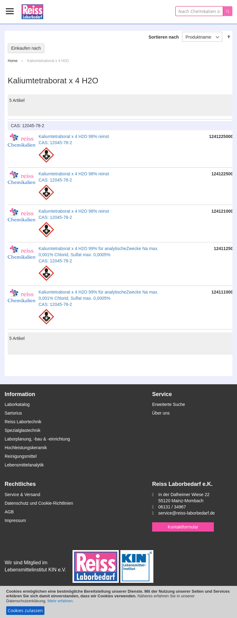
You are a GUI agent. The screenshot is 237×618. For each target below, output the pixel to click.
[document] (118, 602)
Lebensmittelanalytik (24, 464)
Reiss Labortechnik (23, 421)
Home (13, 61)
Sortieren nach (163, 37)
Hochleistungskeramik (26, 447)
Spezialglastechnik (22, 430)
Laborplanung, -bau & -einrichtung (37, 438)
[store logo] (32, 10)
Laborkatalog (17, 404)
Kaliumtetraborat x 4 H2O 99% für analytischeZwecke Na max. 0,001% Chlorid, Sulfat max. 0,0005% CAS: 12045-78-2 (98, 254)
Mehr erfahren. (61, 601)
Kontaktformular (183, 526)
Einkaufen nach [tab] (26, 48)
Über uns (161, 413)
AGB (9, 511)
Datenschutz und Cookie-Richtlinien (39, 503)
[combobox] (199, 11)
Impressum (15, 520)
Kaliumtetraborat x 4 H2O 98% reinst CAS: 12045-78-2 (74, 139)
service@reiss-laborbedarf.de (186, 513)
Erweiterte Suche (168, 404)
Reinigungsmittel (21, 456)
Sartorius (13, 413)
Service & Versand (22, 494)
